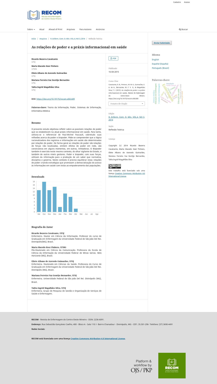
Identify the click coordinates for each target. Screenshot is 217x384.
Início (34, 38)
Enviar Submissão (162, 43)
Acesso (187, 2)
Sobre (30, 29)
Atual (41, 29)
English (155, 59)
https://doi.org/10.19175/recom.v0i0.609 (56, 99)
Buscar (183, 29)
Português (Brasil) (160, 68)
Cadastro (177, 2)
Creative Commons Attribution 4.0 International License (98, 338)
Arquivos (71, 29)
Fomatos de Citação (119, 103)
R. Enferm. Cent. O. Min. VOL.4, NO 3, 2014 (67, 38)
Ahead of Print (55, 29)
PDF (114, 58)
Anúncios (100, 29)
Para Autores (85, 29)
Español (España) (160, 63)
